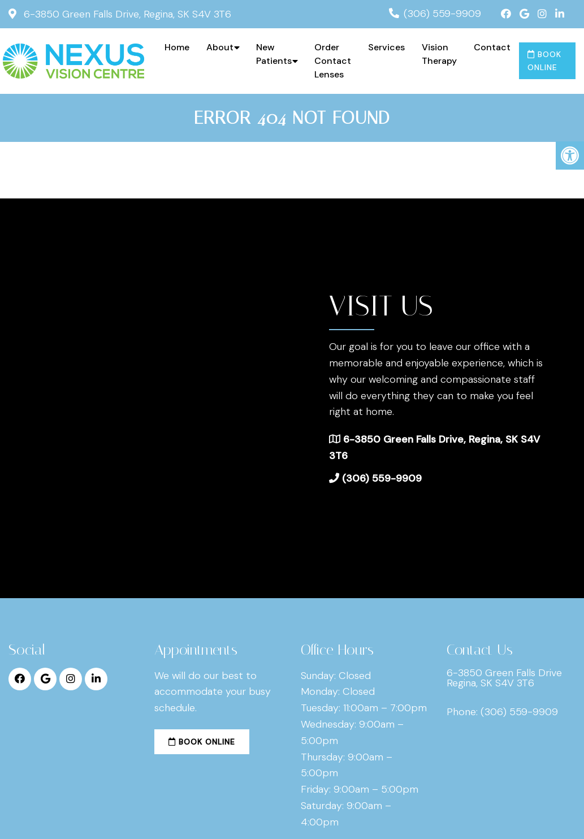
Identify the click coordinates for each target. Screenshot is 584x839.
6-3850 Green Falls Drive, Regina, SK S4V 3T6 (126, 14)
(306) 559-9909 (442, 13)
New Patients (274, 54)
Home (177, 47)
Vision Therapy (439, 54)
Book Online (544, 60)
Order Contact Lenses (332, 60)
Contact (492, 47)
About (219, 47)
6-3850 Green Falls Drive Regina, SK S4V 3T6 (504, 678)
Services (386, 47)
